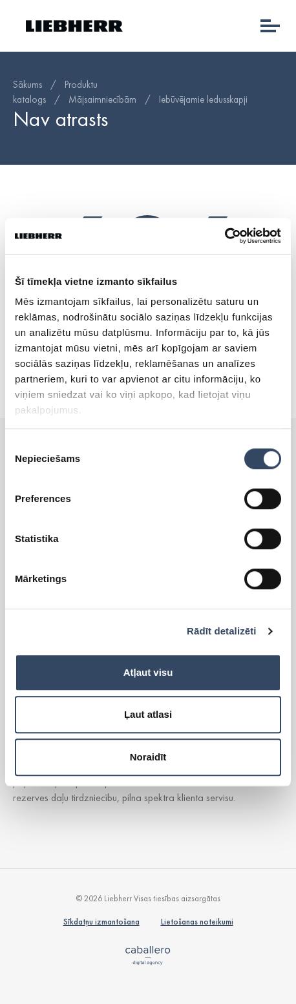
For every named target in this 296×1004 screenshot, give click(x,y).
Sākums (27, 84)
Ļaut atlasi (148, 714)
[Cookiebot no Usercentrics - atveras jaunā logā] (224, 235)
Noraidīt (148, 756)
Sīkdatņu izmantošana (101, 921)
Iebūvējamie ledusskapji (203, 99)
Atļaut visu (148, 672)
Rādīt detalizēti (221, 630)
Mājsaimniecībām (102, 99)
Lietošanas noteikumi (197, 921)
